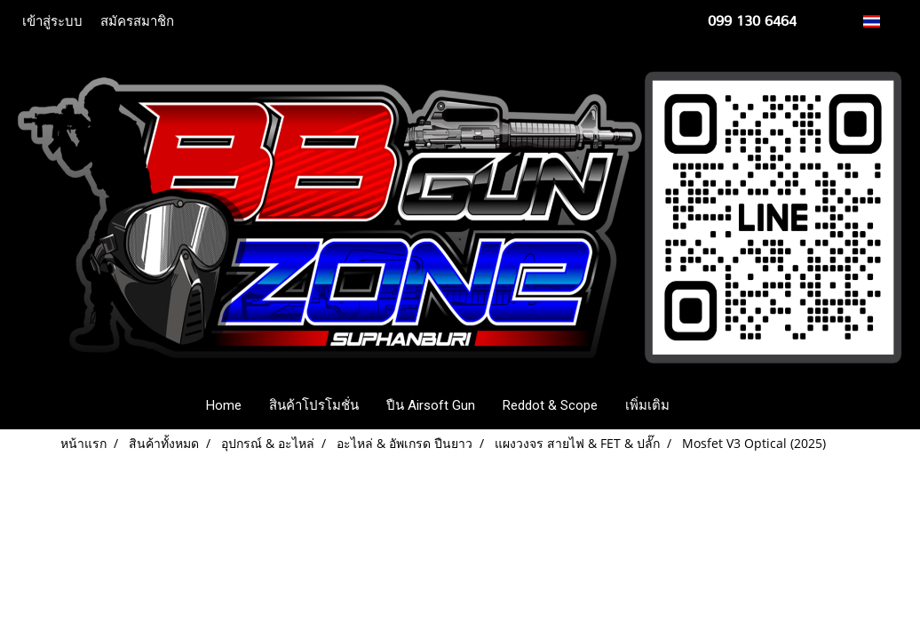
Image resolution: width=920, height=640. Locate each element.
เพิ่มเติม (647, 405)
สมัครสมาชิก (137, 21)
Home (224, 405)
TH (881, 20)
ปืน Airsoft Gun (430, 405)
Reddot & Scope (550, 405)
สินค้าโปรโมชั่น (314, 405)
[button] (709, 405)
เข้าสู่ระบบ (52, 21)
